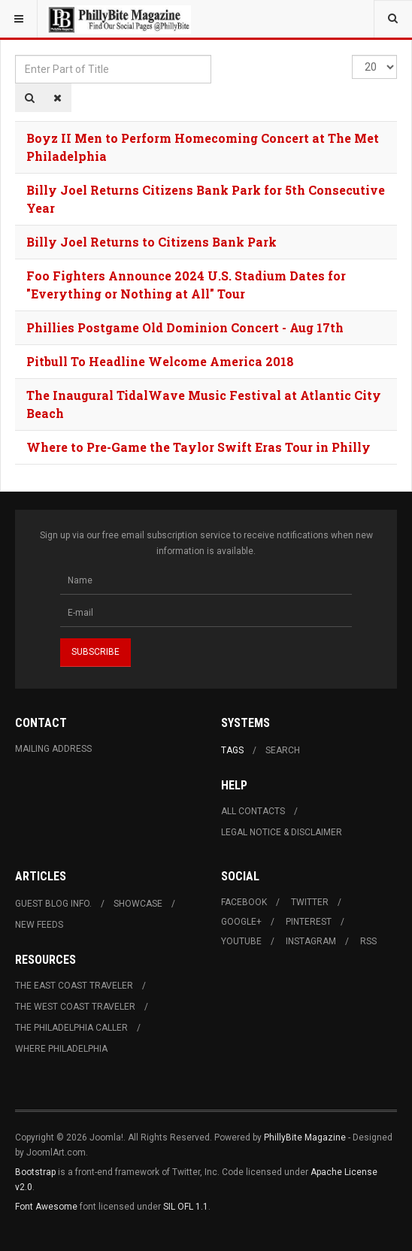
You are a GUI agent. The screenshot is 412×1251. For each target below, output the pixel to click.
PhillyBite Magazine (305, 1137)
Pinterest (309, 921)
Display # (352, 55)
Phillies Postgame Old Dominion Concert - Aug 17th (185, 327)
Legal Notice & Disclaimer (281, 832)
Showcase (138, 903)
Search (282, 750)
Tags (232, 750)
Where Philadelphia (61, 1049)
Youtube (241, 941)
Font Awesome (46, 1206)
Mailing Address (53, 749)
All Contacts (253, 811)
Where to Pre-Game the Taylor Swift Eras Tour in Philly (198, 447)
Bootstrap (35, 1172)
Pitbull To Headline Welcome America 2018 (160, 361)
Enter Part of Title (15, 55)
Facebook (244, 902)
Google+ (241, 921)
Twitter (310, 902)
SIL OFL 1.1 (185, 1206)
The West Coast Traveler (75, 1006)
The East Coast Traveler (74, 985)
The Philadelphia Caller (71, 1027)
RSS (368, 941)
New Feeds (39, 924)
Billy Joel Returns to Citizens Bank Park (151, 242)
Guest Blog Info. (53, 903)
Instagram (311, 941)
